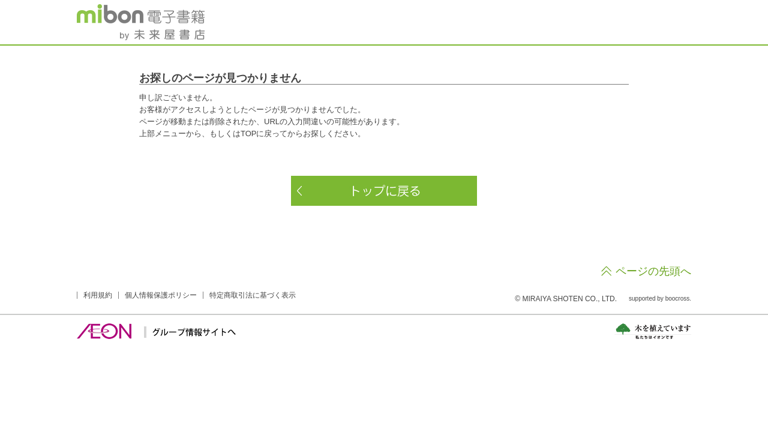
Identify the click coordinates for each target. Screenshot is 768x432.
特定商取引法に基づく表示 (252, 295)
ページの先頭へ (653, 271)
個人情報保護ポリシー (161, 295)
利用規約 (97, 295)
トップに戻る (384, 191)
